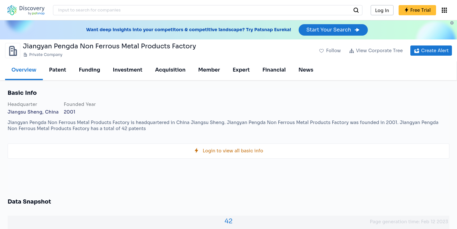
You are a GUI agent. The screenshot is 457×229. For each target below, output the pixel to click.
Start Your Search (333, 29)
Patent (57, 69)
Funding (89, 69)
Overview (23, 69)
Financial (274, 69)
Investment (127, 69)
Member (209, 69)
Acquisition (170, 69)
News (305, 69)
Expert (241, 69)
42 (228, 221)
